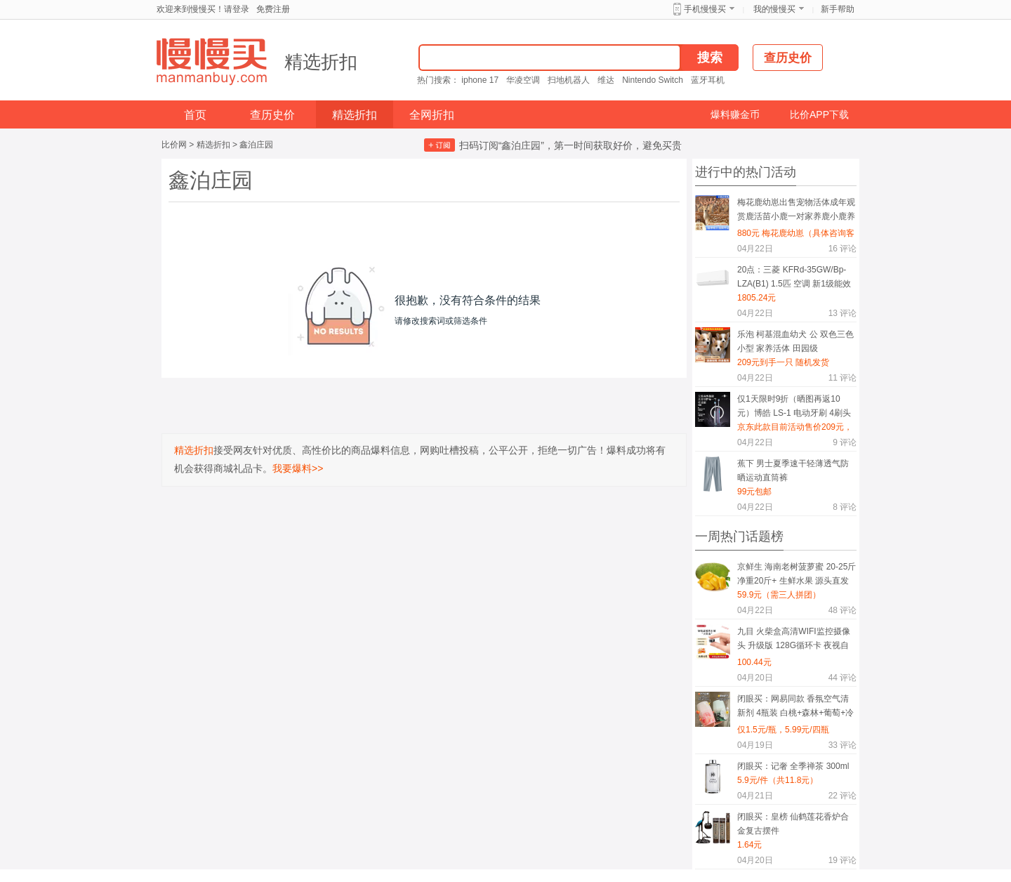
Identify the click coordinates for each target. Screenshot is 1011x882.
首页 (195, 115)
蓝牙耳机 (708, 80)
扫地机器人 (569, 80)
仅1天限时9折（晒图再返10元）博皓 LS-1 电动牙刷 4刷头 (794, 406)
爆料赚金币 (735, 114)
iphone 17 (479, 80)
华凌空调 (523, 80)
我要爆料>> (297, 468)
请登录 (236, 9)
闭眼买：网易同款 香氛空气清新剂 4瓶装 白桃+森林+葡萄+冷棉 (795, 708)
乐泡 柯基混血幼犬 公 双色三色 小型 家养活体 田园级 (795, 341)
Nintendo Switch (652, 80)
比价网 (174, 145)
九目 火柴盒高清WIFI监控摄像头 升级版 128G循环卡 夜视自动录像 (793, 640)
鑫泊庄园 (256, 145)
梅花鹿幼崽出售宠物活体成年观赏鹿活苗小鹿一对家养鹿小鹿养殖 (796, 211)
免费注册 (273, 9)
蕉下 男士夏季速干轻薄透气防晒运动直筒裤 (793, 470)
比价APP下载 (819, 114)
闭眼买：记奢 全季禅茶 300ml (793, 766)
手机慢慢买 (705, 9)
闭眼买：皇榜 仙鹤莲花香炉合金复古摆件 (793, 824)
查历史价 (272, 115)
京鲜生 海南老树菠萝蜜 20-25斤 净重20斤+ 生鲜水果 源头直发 (796, 574)
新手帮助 (837, 9)
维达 (605, 80)
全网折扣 (431, 115)
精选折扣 (320, 61)
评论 (842, 249)
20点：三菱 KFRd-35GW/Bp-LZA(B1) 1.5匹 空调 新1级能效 (794, 277)
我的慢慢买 (774, 9)
